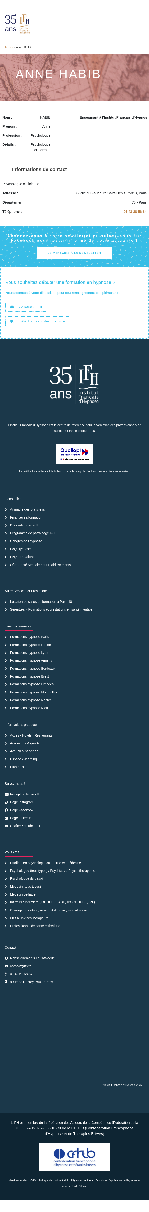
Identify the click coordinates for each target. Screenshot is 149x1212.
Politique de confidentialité (53, 1192)
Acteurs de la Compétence (90, 1134)
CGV (33, 1192)
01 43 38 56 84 (135, 224)
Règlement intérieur (82, 1192)
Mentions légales (18, 1192)
